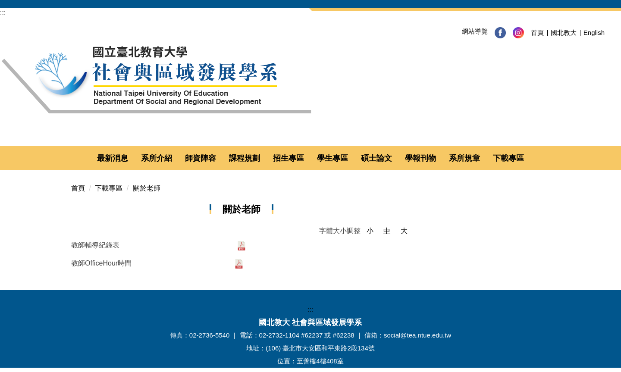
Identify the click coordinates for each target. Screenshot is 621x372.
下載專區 (108, 188)
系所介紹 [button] (156, 158)
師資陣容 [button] (200, 158)
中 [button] (386, 230)
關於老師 (146, 188)
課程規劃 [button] (244, 158)
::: (3, 12)
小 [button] (370, 230)
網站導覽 (475, 31)
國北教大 (564, 32)
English (594, 32)
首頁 (537, 32)
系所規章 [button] (464, 158)
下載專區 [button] (508, 158)
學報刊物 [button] (420, 158)
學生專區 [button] (332, 158)
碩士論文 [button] (376, 158)
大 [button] (404, 230)
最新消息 (112, 158)
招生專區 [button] (288, 158)
